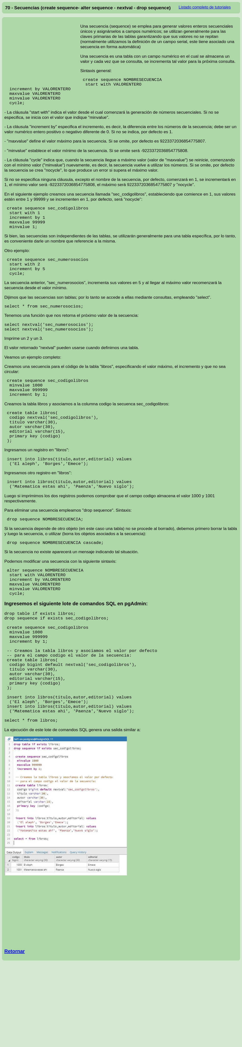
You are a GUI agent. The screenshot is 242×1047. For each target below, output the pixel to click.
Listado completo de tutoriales (205, 7)
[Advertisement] (42, 51)
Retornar (14, 1030)
